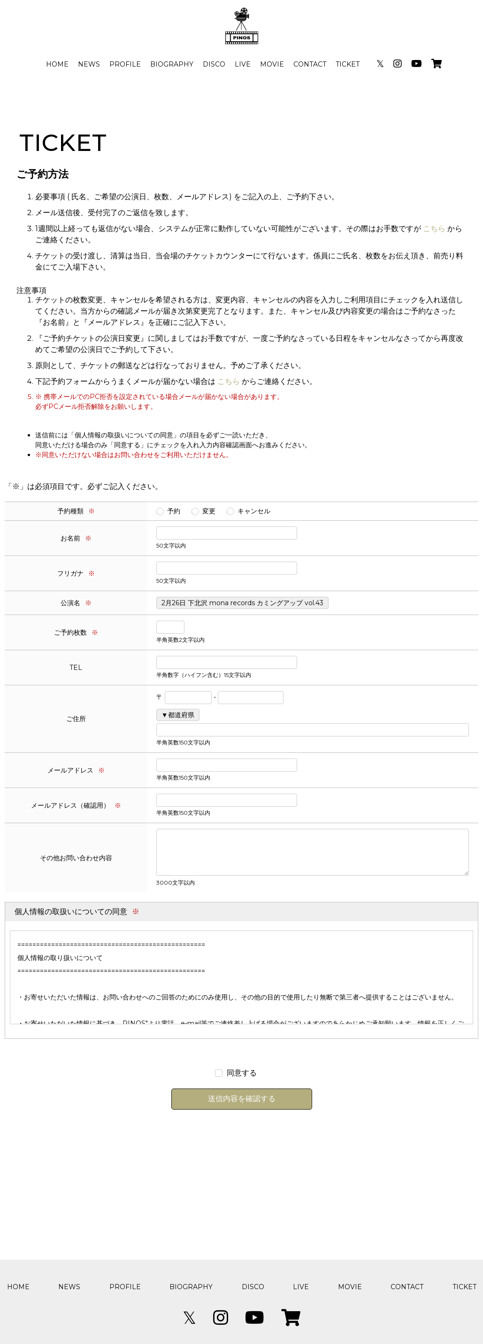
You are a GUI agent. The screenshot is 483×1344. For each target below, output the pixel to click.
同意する (242, 1072)
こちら (434, 228)
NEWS (89, 64)
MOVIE (272, 64)
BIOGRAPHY (171, 64)
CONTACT (309, 64)
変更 (208, 511)
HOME (57, 64)
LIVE (243, 64)
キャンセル (254, 511)
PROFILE (125, 64)
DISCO (214, 64)
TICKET (348, 64)
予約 (173, 511)
